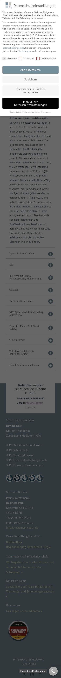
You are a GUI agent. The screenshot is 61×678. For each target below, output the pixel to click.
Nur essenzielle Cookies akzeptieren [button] (30, 89)
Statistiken (26, 57)
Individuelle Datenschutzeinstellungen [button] (30, 102)
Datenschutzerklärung (13, 46)
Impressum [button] (46, 111)
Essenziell (9, 57)
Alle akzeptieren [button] (30, 69)
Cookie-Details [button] (16, 111)
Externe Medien (46, 57)
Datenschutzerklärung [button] (32, 111)
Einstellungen (25, 49)
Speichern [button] (30, 78)
